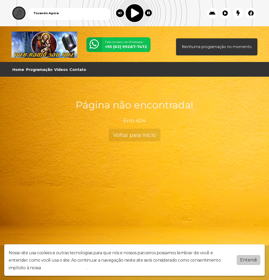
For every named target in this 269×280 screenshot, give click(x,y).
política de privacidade (64, 267)
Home (18, 69)
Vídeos (61, 69)
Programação (39, 69)
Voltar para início (134, 135)
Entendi (248, 259)
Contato (77, 69)
